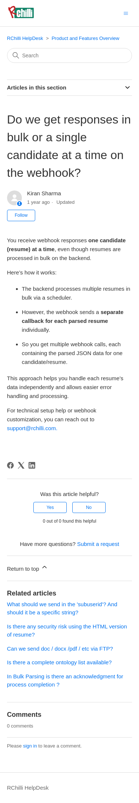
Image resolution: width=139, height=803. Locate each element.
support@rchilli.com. (32, 428)
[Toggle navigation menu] (125, 13)
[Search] (69, 55)
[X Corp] (21, 465)
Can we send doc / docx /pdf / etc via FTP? (60, 648)
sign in (30, 746)
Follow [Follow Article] (21, 215)
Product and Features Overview (85, 38)
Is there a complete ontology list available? (59, 662)
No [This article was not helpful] (89, 507)
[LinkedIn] (32, 465)
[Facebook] (10, 465)
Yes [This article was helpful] (50, 507)
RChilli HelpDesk (25, 38)
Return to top (27, 567)
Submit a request (98, 544)
